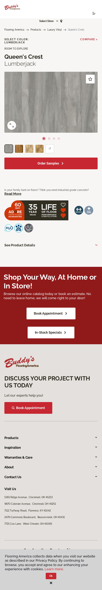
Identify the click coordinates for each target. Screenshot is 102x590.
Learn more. (54, 569)
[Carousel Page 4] (59, 138)
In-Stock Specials (51, 333)
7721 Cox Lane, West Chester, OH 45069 (28, 523)
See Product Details (19, 245)
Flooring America (14, 29)
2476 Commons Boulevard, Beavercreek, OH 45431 (34, 517)
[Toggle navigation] (94, 13)
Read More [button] (12, 194)
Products (36, 29)
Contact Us (51, 477)
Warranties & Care (51, 457)
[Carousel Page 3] (54, 138)
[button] (49, 21)
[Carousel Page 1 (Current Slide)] (43, 138)
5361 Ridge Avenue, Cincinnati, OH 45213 (28, 497)
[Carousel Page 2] (49, 138)
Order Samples (48, 163)
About (51, 467)
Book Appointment (51, 313)
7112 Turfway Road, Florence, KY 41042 (27, 510)
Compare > (89, 39)
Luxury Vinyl (54, 29)
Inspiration (51, 447)
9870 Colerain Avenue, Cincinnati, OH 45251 (30, 503)
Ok (51, 575)
